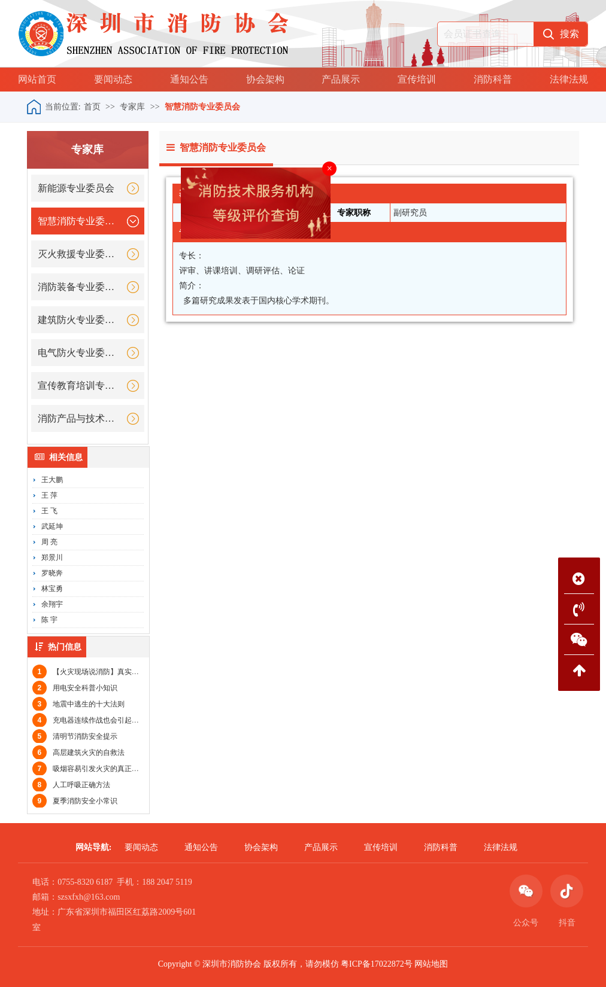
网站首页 (37, 79)
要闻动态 (113, 79)
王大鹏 (52, 480)
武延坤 (52, 526)
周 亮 (49, 542)
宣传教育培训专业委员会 (80, 385)
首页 (92, 106)
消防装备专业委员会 (80, 287)
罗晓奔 (52, 573)
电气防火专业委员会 (80, 353)
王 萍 (49, 495)
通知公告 (189, 79)
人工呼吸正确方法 (71, 785)
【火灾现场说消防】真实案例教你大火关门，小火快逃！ (132, 672)
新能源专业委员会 (76, 188)
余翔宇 (52, 604)
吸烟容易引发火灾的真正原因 (89, 768)
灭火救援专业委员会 (80, 254)
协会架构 (265, 79)
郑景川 (52, 557)
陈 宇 (49, 620)
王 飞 (49, 511)
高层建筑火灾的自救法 (78, 752)
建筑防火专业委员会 (80, 320)
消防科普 (493, 79)
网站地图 (431, 963)
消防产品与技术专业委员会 (80, 418)
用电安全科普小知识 (74, 688)
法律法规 (569, 79)
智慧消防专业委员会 (202, 106)
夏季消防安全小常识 (74, 801)
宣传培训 (417, 79)
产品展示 (341, 79)
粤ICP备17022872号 (377, 963)
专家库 (132, 106)
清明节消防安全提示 (74, 736)
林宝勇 (52, 588)
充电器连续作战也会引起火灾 (89, 720)
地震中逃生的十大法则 (78, 704)
